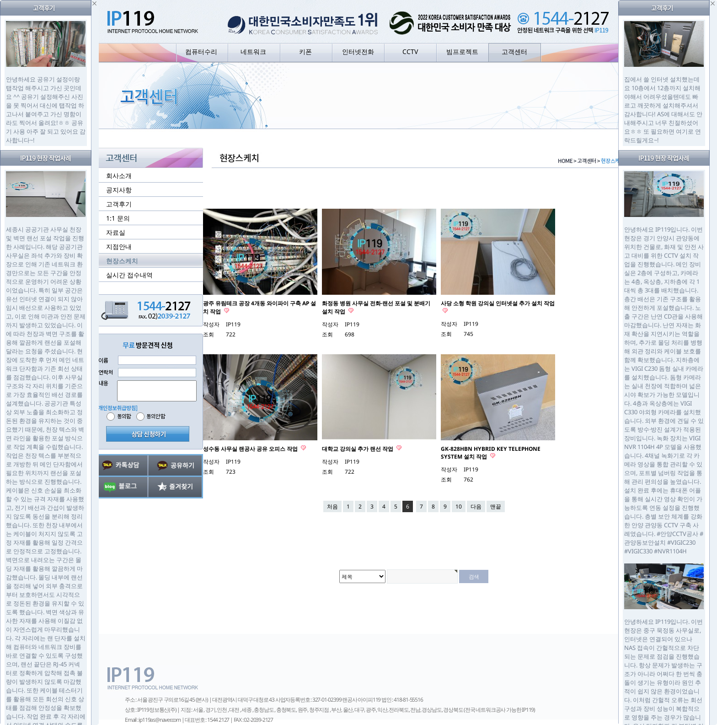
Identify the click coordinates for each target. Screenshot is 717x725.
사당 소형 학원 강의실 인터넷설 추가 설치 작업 (498, 303)
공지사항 (119, 189)
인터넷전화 (358, 51)
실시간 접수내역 (129, 275)
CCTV (410, 51)
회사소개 (119, 175)
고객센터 (514, 51)
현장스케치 (122, 260)
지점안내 (119, 246)
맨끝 (495, 506)
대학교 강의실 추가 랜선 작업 (358, 449)
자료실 (115, 232)
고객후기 (119, 204)
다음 (476, 506)
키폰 (305, 51)
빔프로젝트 (462, 51)
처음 (332, 506)
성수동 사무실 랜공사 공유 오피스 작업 (251, 449)
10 (458, 506)
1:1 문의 (118, 218)
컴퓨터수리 (201, 51)
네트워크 (253, 51)
